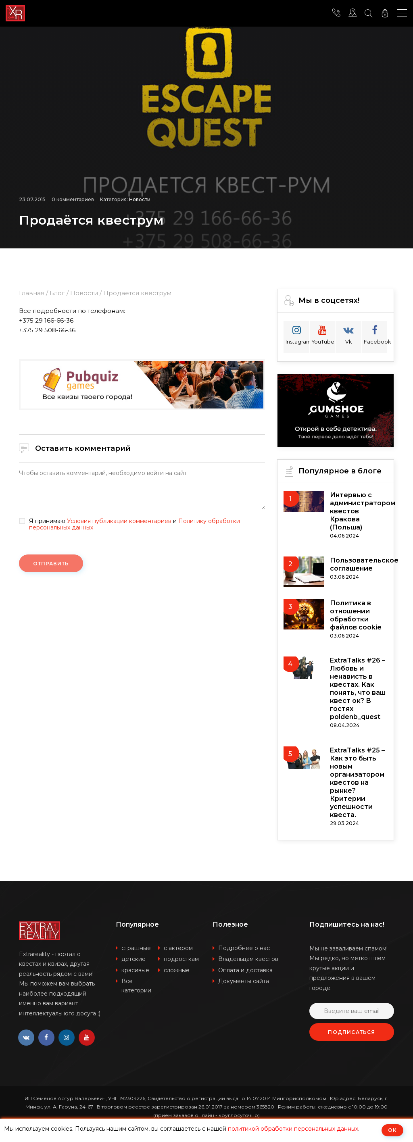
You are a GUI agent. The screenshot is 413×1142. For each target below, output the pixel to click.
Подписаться (351, 1032)
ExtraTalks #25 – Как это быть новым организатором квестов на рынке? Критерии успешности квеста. (357, 782)
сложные (177, 970)
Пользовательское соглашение (364, 564)
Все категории (136, 985)
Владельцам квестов (248, 959)
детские (133, 959)
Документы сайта (243, 981)
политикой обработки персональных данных (293, 1128)
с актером (178, 948)
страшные (136, 948)
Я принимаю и (134, 524)
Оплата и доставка (245, 970)
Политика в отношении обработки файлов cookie (356, 615)
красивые (135, 970)
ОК (392, 1130)
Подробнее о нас (244, 948)
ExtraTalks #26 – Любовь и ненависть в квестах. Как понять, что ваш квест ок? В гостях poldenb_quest (358, 688)
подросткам (181, 959)
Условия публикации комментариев (119, 521)
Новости (139, 199)
